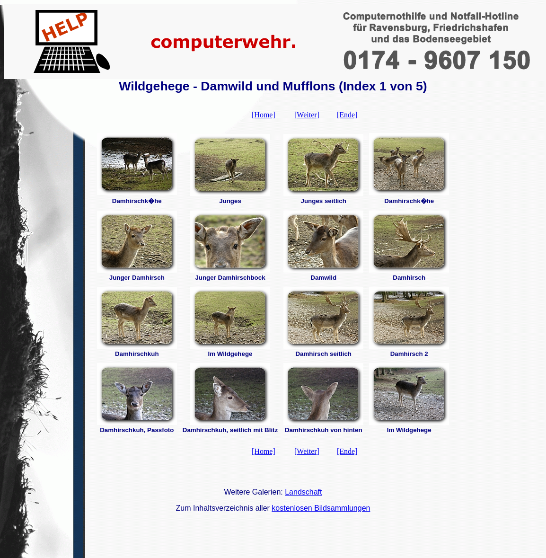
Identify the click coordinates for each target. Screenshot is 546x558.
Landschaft (303, 492)
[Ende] (347, 115)
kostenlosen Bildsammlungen (321, 508)
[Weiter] (306, 115)
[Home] (263, 115)
